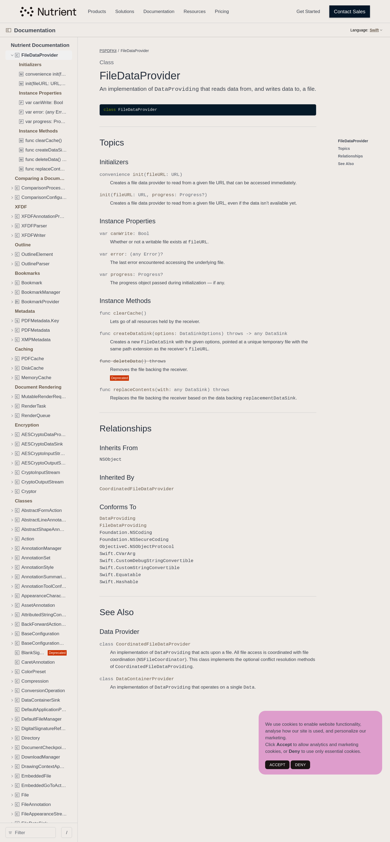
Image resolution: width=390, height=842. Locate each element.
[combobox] (52, 832)
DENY (300, 765)
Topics (154, 142)
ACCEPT (277, 765)
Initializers (156, 161)
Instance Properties (170, 220)
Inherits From (161, 447)
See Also (159, 612)
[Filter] (52, 832)
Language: (359, 30)
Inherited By (159, 476)
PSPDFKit (151, 51)
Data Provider (162, 631)
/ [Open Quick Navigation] (106, 832)
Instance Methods (168, 300)
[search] (50, 832)
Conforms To (160, 506)
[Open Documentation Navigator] (8, 30)
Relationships (168, 428)
